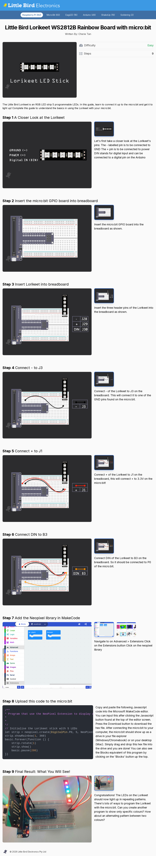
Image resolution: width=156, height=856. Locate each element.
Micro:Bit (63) (53, 15)
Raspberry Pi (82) (31, 15)
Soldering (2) (127, 15)
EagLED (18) (72, 15)
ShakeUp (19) (108, 15)
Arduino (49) (89, 15)
